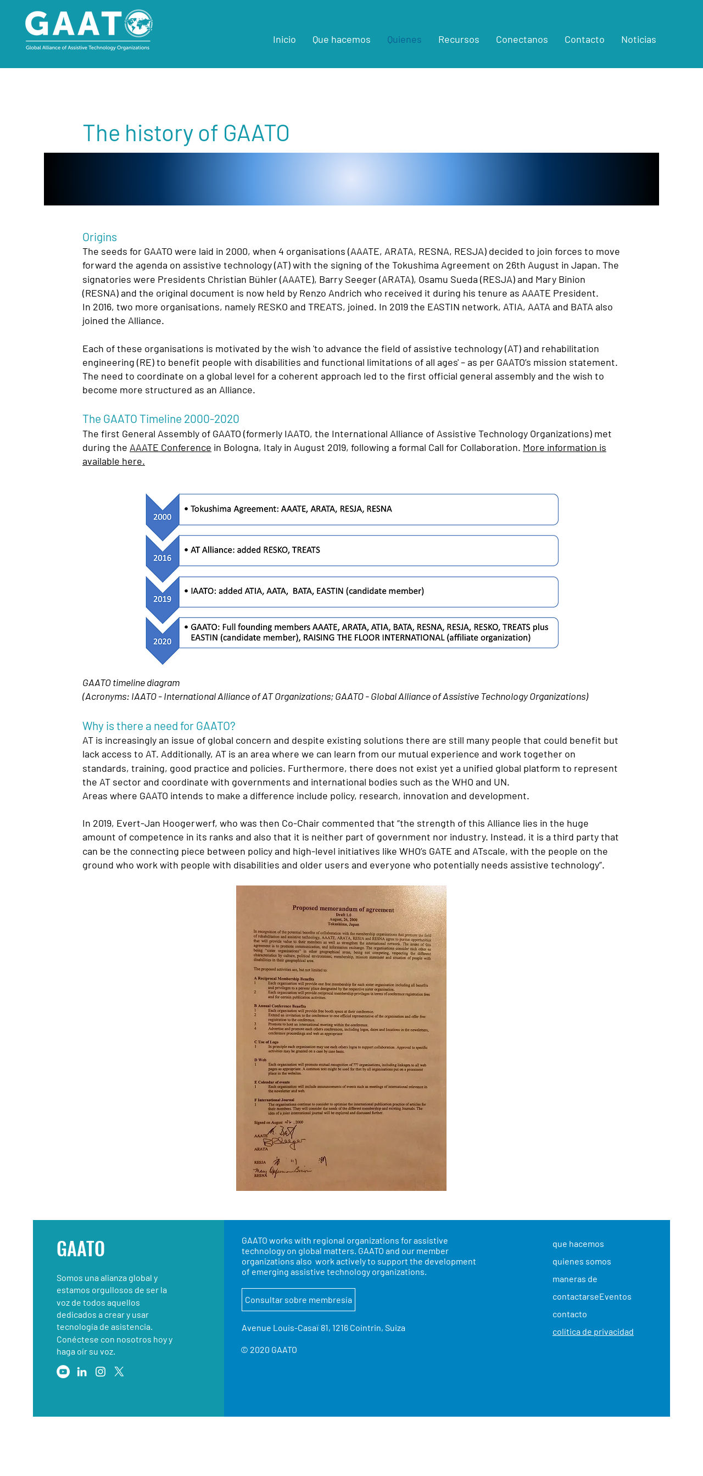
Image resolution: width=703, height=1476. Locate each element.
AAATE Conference (170, 447)
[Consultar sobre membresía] (298, 1299)
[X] (119, 1371)
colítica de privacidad (593, 1331)
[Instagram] (100, 1371)
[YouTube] (63, 1371)
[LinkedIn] (81, 1371)
